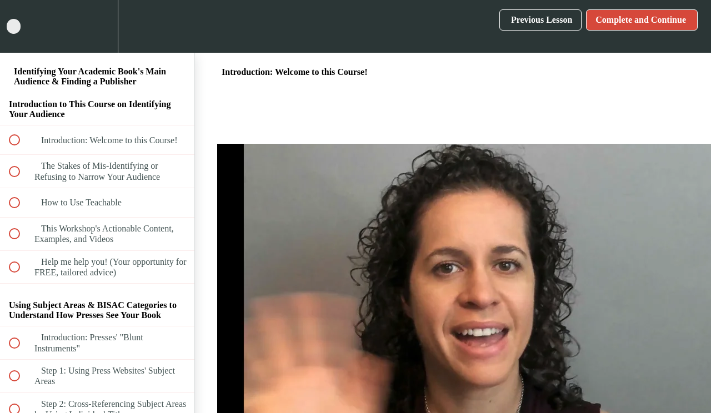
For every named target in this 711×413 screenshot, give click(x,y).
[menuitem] (97, 26)
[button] (20, 26)
